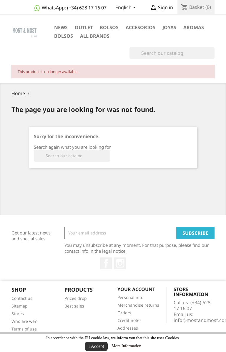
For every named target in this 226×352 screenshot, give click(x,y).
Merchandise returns (138, 305)
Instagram (120, 263)
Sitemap (19, 306)
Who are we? (23, 321)
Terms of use (24, 329)
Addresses (127, 328)
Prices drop (75, 298)
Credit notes (129, 320)
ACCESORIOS (140, 27)
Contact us (21, 298)
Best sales (74, 306)
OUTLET (84, 27)
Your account (136, 289)
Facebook (106, 263)
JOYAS (169, 27)
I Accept (96, 346)
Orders (124, 312)
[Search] (172, 53)
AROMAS (193, 27)
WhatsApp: (70, 7)
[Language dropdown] (126, 7)
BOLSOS (109, 27)
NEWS (61, 27)
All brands (94, 36)
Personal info (130, 297)
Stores (17, 313)
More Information (126, 346)
